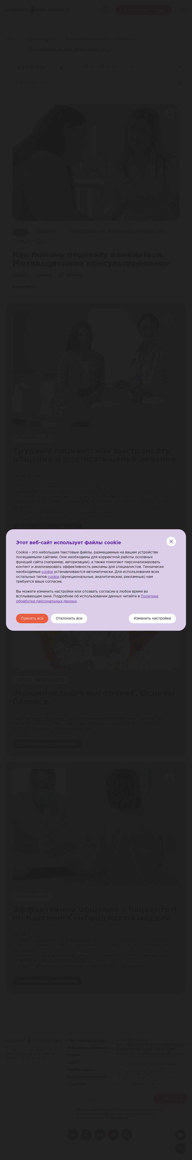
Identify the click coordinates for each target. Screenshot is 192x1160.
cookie (47, 571)
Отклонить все (69, 618)
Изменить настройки (152, 618)
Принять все (32, 618)
